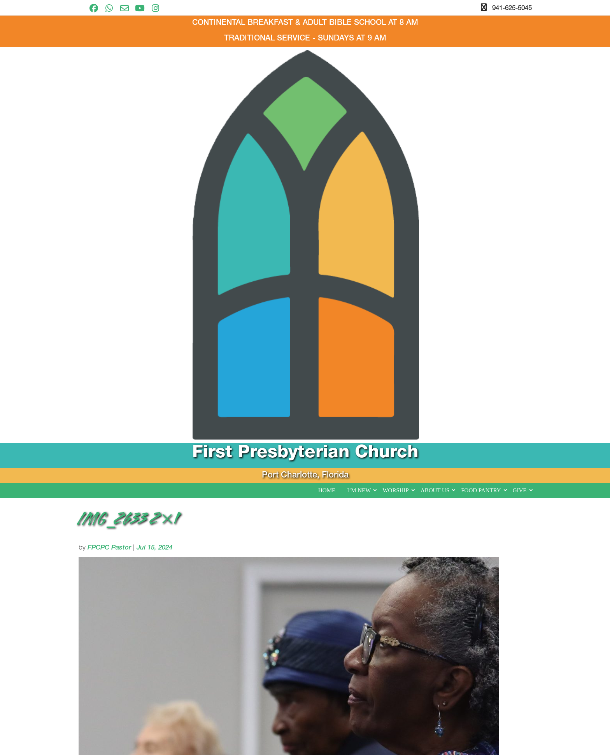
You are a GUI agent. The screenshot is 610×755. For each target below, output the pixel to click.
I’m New (359, 139)
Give (520, 139)
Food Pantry (481, 139)
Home (326, 139)
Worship (395, 139)
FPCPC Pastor (109, 197)
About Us (435, 139)
